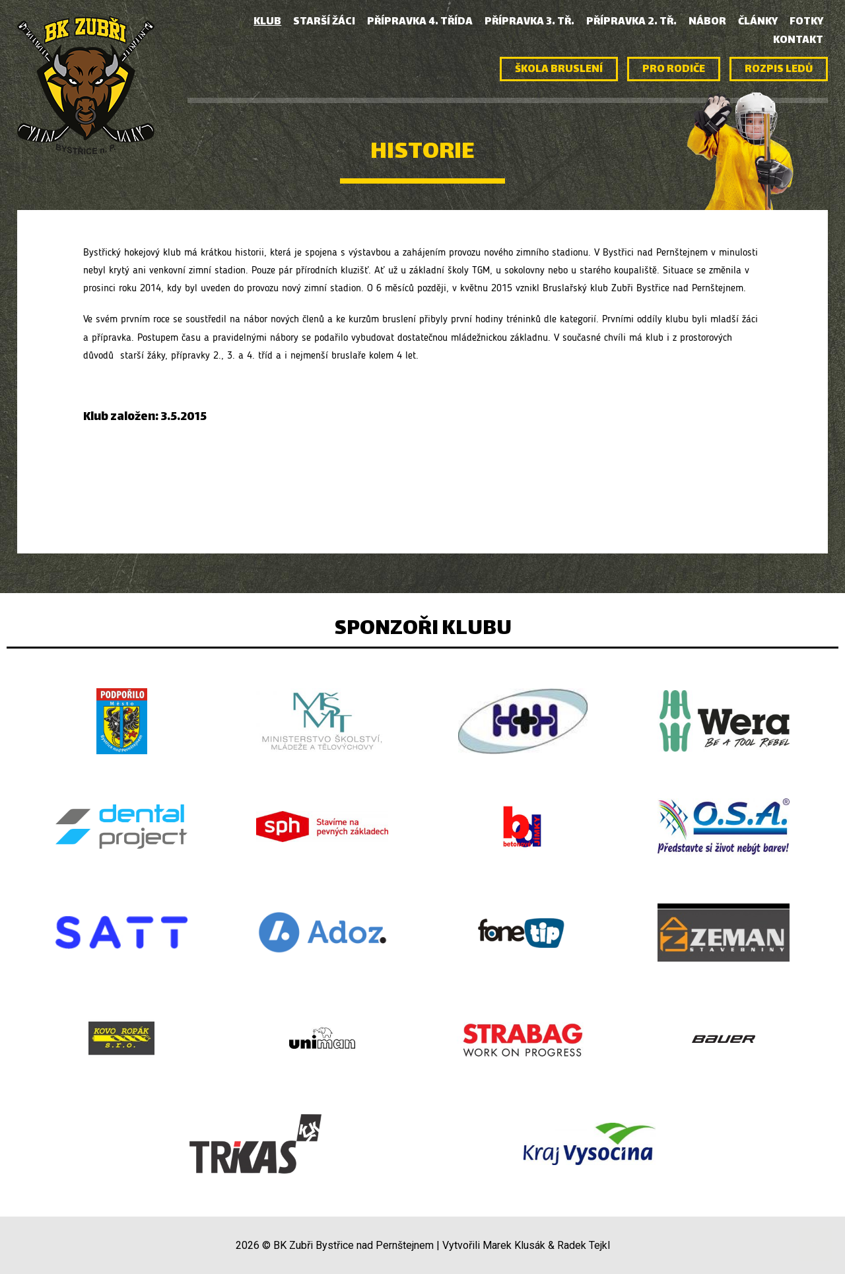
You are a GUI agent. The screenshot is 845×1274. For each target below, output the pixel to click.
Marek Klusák (514, 1245)
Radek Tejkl (583, 1245)
